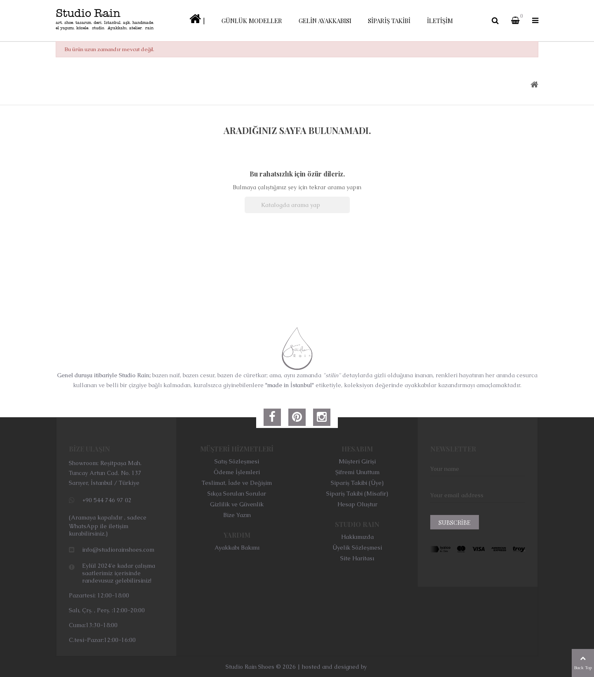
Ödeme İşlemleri (237, 472)
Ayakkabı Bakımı (236, 547)
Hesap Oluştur (357, 504)
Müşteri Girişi (357, 461)
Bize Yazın (237, 515)
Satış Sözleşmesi (236, 461)
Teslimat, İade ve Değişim (237, 483)
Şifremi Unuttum (357, 472)
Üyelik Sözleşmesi (357, 547)
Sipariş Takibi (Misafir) (357, 493)
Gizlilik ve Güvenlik (237, 504)
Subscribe (454, 523)
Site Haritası (357, 558)
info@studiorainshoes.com (118, 549)
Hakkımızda (357, 537)
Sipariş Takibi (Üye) (357, 483)
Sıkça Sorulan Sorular (236, 493)
